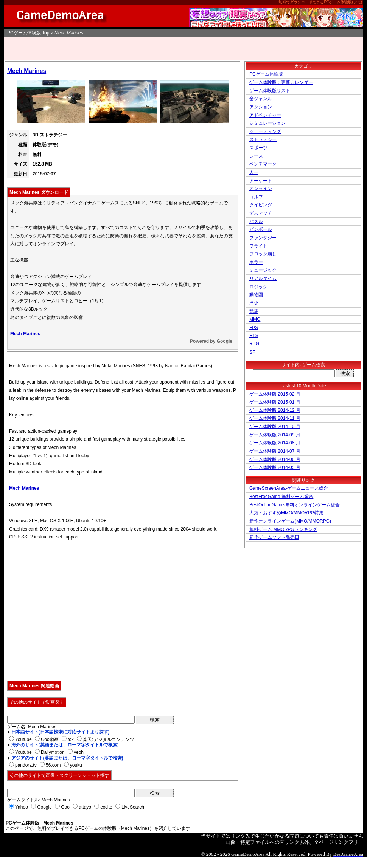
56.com (53, 765)
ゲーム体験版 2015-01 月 (274, 402)
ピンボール (260, 229)
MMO (254, 319)
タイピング (260, 204)
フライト (258, 246)
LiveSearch (132, 807)
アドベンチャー (265, 115)
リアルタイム (263, 278)
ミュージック (263, 270)
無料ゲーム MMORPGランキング (283, 529)
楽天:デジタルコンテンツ (108, 739)
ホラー (256, 262)
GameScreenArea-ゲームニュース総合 (288, 488)
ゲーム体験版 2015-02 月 (274, 394)
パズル (256, 221)
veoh (79, 752)
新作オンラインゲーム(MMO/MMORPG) (290, 521)
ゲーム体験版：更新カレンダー (281, 82)
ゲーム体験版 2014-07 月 (274, 451)
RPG (254, 344)
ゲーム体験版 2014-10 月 (274, 426)
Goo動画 (50, 739)
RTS (253, 335)
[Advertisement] (183, 48)
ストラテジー (263, 139)
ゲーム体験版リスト (269, 90)
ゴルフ (256, 197)
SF (252, 352)
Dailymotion (53, 752)
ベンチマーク (263, 164)
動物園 (256, 294)
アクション (260, 107)
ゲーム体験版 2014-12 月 (274, 410)
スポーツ (258, 147)
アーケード (260, 180)
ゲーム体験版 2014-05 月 (274, 467)
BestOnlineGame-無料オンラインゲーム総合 (294, 504)
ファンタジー (263, 237)
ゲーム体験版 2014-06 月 (274, 459)
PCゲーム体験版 (24, 33)
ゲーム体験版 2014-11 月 (274, 418)
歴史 (253, 303)
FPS (253, 327)
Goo (65, 807)
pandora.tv (26, 765)
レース (256, 156)
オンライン (260, 188)
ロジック (258, 286)
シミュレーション (267, 123)
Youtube (23, 739)
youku (76, 765)
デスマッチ (260, 213)
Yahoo (21, 807)
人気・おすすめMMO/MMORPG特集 (286, 512)
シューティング (265, 131)
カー (253, 172)
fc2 (71, 739)
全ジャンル (260, 98)
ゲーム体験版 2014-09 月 (274, 435)
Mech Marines (26, 71)
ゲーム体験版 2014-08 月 (274, 443)
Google (44, 807)
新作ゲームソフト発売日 (274, 537)
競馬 (253, 311)
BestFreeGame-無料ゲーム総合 (281, 496)
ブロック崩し (263, 254)
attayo (85, 807)
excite (106, 807)
